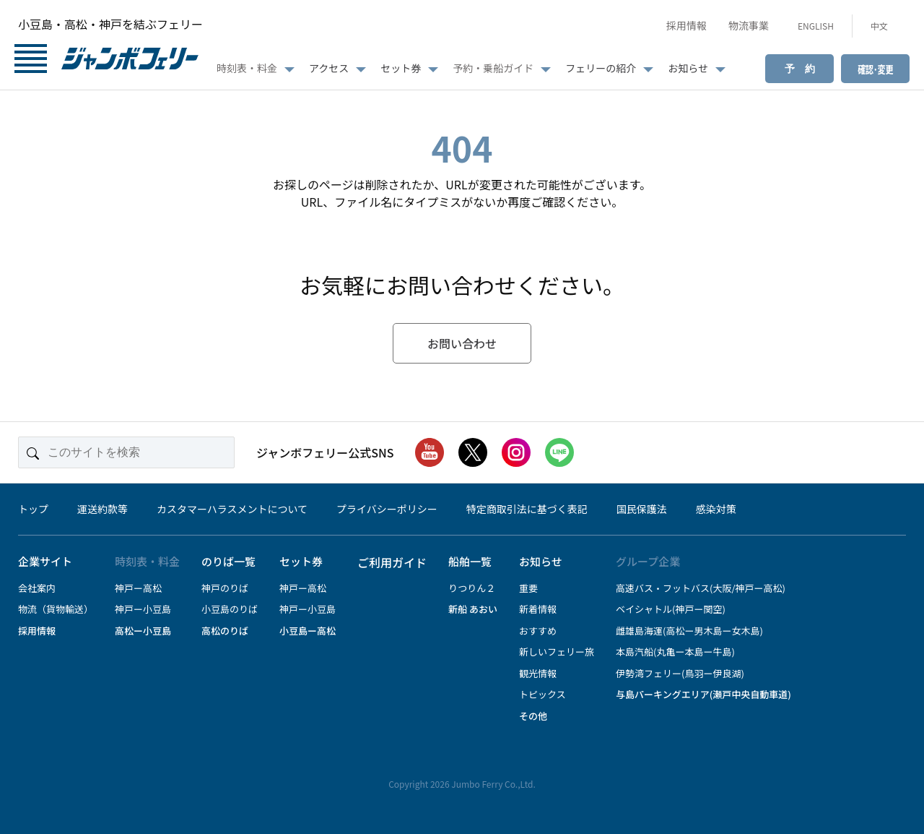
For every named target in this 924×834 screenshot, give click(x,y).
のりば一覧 (228, 561)
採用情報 (686, 25)
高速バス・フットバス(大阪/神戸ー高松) (700, 588)
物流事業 (748, 25)
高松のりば (224, 630)
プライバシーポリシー (386, 509)
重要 (528, 588)
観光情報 (538, 673)
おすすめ (538, 630)
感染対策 (716, 509)
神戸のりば (224, 588)
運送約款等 (102, 509)
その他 (533, 716)
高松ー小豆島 (143, 630)
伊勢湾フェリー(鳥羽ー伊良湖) (680, 673)
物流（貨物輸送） (55, 609)
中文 (879, 26)
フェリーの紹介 (600, 68)
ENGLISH (816, 26)
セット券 (400, 68)
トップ (33, 509)
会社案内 (37, 588)
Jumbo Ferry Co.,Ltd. (493, 784)
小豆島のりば (229, 609)
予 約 (800, 68)
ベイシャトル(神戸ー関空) (670, 609)
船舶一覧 (470, 561)
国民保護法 (641, 509)
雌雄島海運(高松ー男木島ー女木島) (689, 630)
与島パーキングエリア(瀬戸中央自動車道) (703, 694)
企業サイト (45, 561)
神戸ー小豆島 (143, 609)
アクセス (329, 68)
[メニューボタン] (30, 60)
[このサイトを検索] (126, 452)
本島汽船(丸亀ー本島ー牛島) (675, 651)
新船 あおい (472, 609)
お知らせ (688, 68)
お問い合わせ (462, 343)
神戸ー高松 (138, 588)
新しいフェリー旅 (556, 651)
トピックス (542, 694)
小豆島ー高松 (307, 630)
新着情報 (538, 609)
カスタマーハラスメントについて (232, 509)
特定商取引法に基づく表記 (527, 509)
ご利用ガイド (392, 562)
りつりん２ (471, 588)
